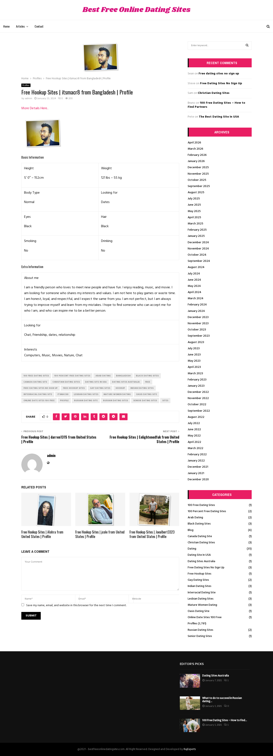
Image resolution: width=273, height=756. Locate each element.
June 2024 (194, 279)
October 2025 (197, 180)
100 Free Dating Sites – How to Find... (224, 720)
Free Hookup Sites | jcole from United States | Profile (100, 534)
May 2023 (194, 360)
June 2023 (194, 354)
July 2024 (194, 273)
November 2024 (198, 248)
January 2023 (196, 385)
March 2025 (195, 223)
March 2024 (195, 298)
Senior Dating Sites (200, 636)
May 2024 (194, 286)
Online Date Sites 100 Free (205, 617)
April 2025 (194, 217)
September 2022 (199, 410)
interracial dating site (37, 394)
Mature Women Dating (202, 605)
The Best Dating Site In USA (219, 116)
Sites (165, 400)
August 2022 (196, 417)
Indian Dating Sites (199, 586)
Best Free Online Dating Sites (136, 9)
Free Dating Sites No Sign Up (221, 83)
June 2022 (194, 429)
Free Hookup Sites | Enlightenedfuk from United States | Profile (144, 439)
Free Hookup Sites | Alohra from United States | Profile (42, 534)
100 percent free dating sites (72, 375)
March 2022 (195, 448)
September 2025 (199, 186)
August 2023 (196, 342)
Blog (190, 530)
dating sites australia (126, 382)
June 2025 (194, 204)
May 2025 (194, 211)
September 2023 (199, 335)
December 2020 (198, 479)
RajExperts (190, 749)
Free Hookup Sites (199, 573)
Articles (20, 26)
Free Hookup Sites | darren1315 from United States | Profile (58, 439)
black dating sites (147, 375)
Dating (192, 548)
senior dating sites (145, 400)
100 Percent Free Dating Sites (207, 511)
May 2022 (194, 435)
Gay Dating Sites (198, 580)
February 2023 (197, 379)
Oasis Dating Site (198, 611)
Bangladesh (123, 375)
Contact (39, 26)
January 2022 (196, 460)
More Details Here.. (34, 108)
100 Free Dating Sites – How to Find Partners (216, 105)
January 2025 (196, 236)
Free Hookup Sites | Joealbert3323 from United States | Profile (151, 534)
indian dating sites (142, 388)
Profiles (25, 85)
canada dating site (35, 382)
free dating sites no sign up (40, 388)
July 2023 (194, 348)
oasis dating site (146, 394)
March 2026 (195, 148)
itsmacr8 (62, 394)
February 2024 (197, 304)
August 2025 (196, 192)
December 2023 (198, 317)
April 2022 (194, 442)
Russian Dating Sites (200, 630)
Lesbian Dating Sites (200, 598)
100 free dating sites (36, 375)
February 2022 (197, 454)
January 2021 (196, 473)
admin (28, 98)
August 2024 (196, 267)
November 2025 (198, 173)
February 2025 (197, 229)
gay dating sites (100, 388)
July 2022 (194, 423)
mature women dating (117, 394)
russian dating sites (115, 400)
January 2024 (196, 311)
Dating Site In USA (199, 555)
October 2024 (197, 254)
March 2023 (195, 373)
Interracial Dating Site (202, 592)
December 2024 (198, 242)
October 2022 (197, 404)
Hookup (120, 388)
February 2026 (197, 155)
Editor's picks (192, 664)
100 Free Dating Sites (201, 505)
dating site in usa (96, 382)
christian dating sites (66, 382)
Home (6, 26)
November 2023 (198, 323)
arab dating (103, 375)
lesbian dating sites (86, 394)
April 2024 (194, 292)
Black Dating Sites (199, 523)
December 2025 (198, 167)
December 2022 (198, 392)
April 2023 (194, 367)
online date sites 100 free (39, 400)
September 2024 (199, 261)
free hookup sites (74, 388)
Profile (64, 400)
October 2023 (197, 329)
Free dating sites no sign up (219, 73)
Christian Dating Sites (213, 93)
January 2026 (196, 161)
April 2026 (194, 142)
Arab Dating (195, 517)
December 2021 (198, 466)
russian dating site (86, 400)
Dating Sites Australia (201, 561)
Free (147, 382)
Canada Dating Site (200, 536)
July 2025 (194, 198)
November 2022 (198, 398)
